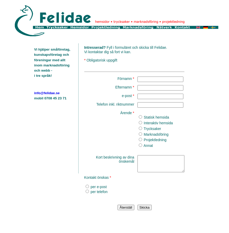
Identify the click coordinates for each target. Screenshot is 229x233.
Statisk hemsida (149, 117)
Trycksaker (145, 129)
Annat (141, 145)
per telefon (97, 195)
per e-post (96, 190)
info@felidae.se (47, 93)
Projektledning (147, 140)
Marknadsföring (148, 134)
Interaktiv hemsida (151, 123)
